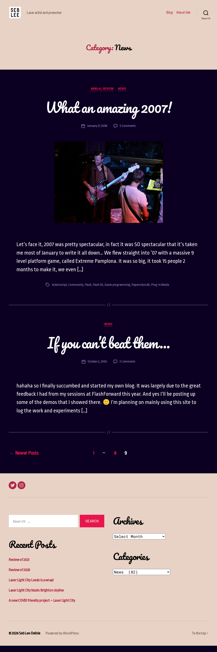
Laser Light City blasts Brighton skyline (36, 597)
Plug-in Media (160, 291)
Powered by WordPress (62, 640)
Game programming (117, 291)
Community (76, 291)
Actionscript (59, 291)
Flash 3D (98, 291)
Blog (169, 16)
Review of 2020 (19, 576)
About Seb (183, 16)
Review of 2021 (19, 566)
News (122, 95)
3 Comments (127, 368)
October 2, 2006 (97, 368)
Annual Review (102, 95)
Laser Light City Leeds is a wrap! (31, 587)
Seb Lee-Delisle (29, 640)
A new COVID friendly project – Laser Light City (42, 607)
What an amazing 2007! (108, 114)
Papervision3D (141, 291)
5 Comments (127, 132)
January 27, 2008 (97, 132)
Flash (88, 291)
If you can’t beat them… (108, 349)
